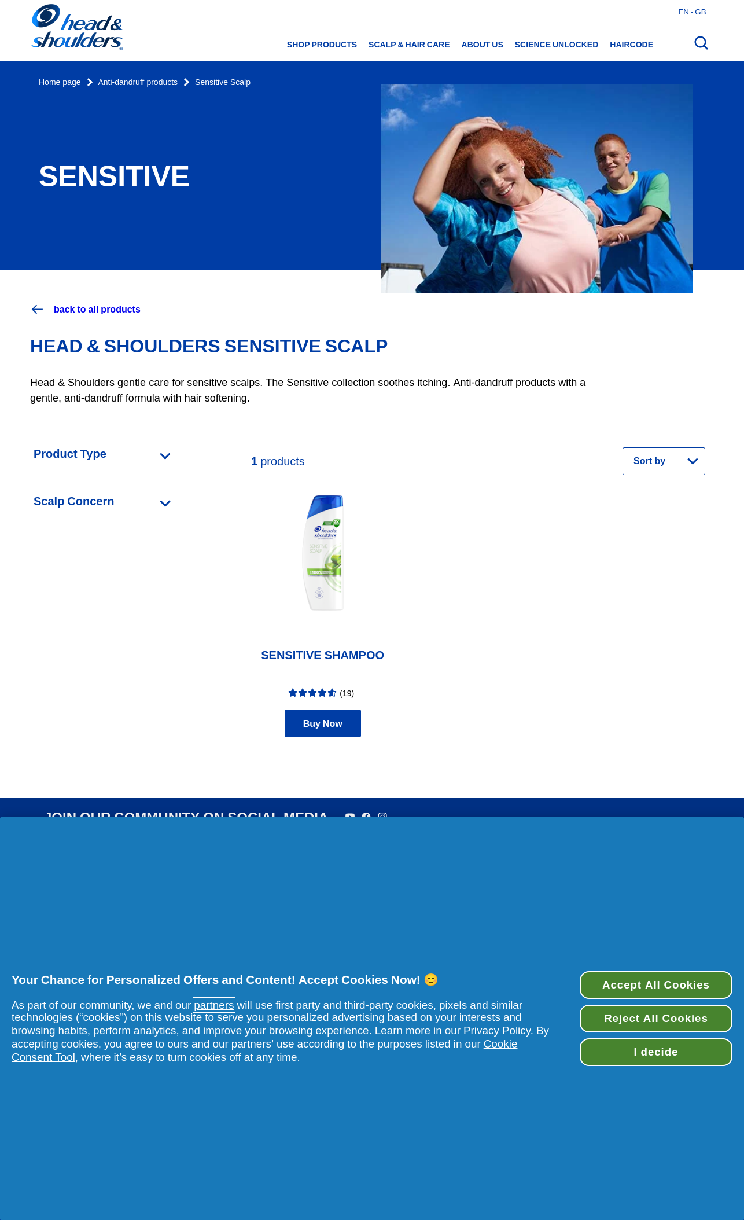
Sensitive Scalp (223, 82)
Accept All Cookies (656, 984)
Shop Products (322, 44)
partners (214, 1005)
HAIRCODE (631, 44)
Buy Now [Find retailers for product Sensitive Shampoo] (322, 723)
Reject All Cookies (656, 1018)
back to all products (85, 309)
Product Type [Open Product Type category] (70, 453)
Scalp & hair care (409, 44)
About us (482, 44)
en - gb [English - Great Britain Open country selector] (692, 11)
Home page (60, 82)
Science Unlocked (557, 44)
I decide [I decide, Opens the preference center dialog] (656, 1052)
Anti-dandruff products (138, 82)
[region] (372, 1018)
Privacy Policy (497, 1030)
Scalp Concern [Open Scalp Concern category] (74, 501)
